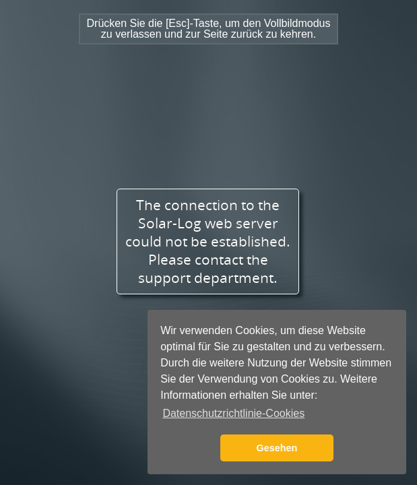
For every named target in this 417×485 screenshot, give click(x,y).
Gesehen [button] (277, 448)
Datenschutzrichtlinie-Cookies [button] (233, 413)
